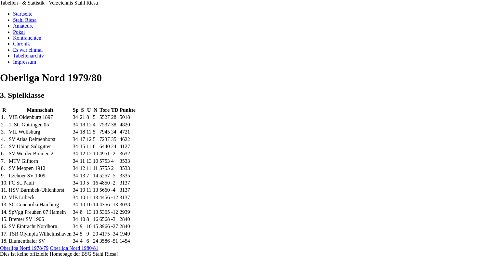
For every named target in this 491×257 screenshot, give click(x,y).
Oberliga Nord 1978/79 (24, 248)
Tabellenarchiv (28, 55)
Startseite (23, 14)
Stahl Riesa (24, 20)
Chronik (21, 43)
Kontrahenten (27, 38)
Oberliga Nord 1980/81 (74, 248)
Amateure (23, 26)
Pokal (19, 32)
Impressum (24, 62)
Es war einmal (28, 50)
